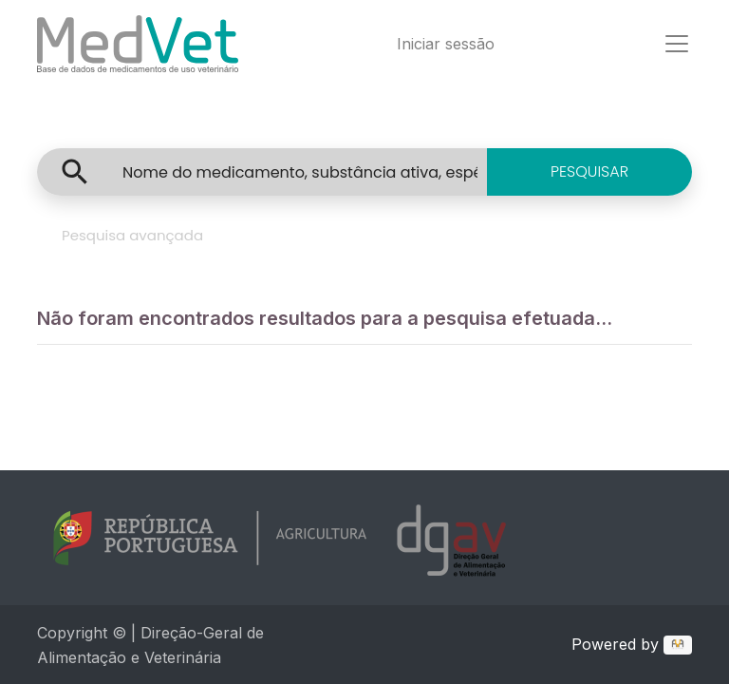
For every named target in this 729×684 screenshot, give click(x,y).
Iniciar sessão (446, 43)
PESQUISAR (589, 171)
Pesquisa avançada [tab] (132, 235)
